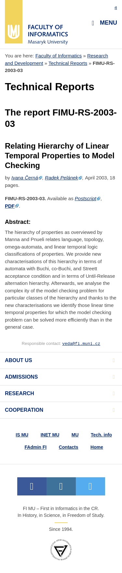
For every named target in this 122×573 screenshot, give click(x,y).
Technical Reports (67, 63)
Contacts (68, 447)
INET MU (50, 434)
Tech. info (101, 434)
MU (75, 434)
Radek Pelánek (61, 177)
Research (19, 393)
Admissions (21, 377)
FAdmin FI (36, 447)
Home (96, 447)
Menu (104, 22)
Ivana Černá (24, 177)
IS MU (22, 434)
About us (18, 360)
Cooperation (24, 410)
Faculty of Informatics (58, 55)
